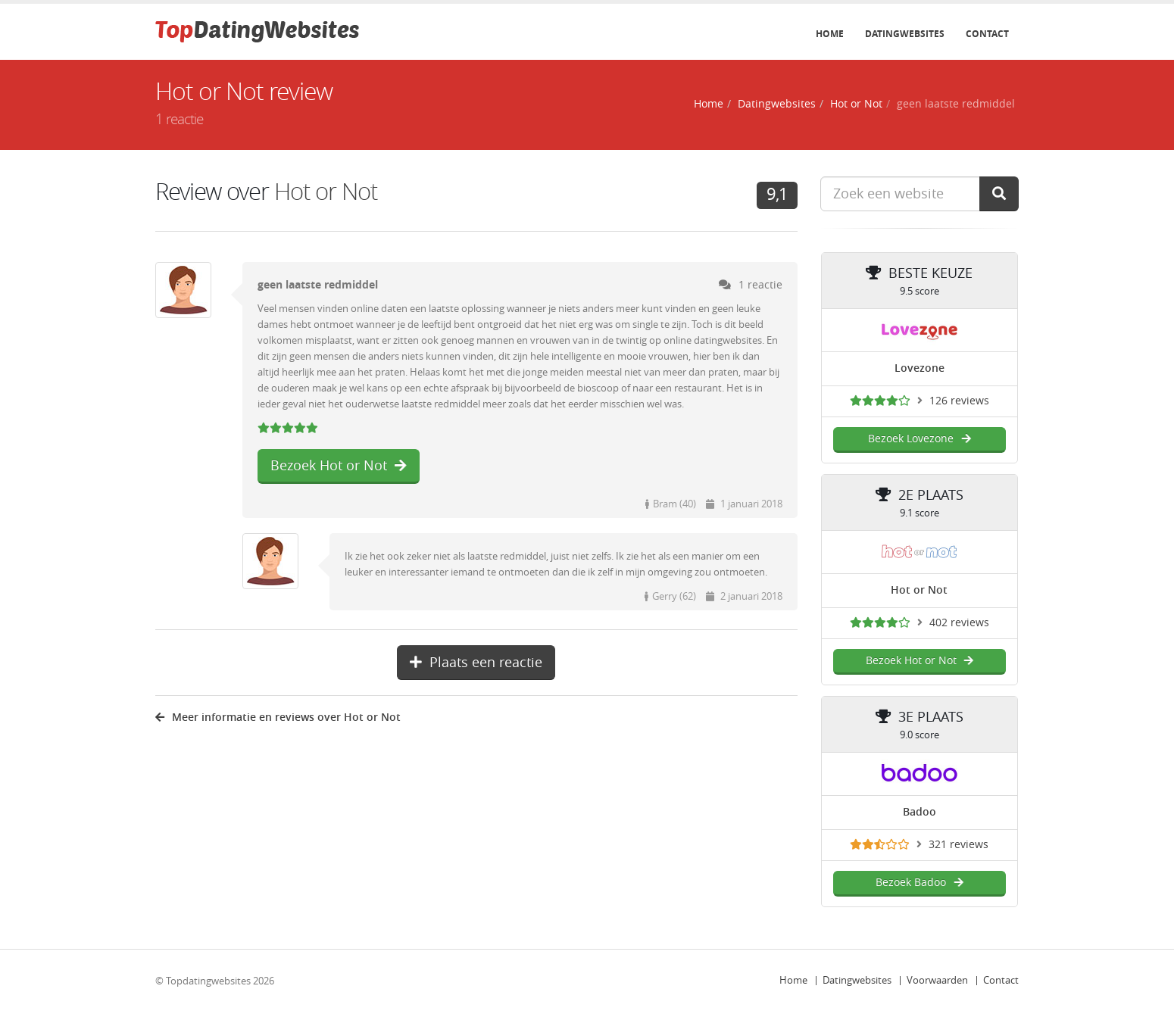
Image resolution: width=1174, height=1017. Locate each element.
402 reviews (959, 622)
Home (830, 34)
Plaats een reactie (476, 662)
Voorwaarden (937, 980)
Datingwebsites (905, 34)
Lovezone (920, 368)
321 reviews (958, 844)
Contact (987, 34)
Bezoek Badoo (919, 882)
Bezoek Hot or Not (338, 465)
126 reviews (959, 401)
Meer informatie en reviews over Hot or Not (278, 717)
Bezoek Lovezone (919, 438)
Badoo (919, 812)
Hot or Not (856, 104)
